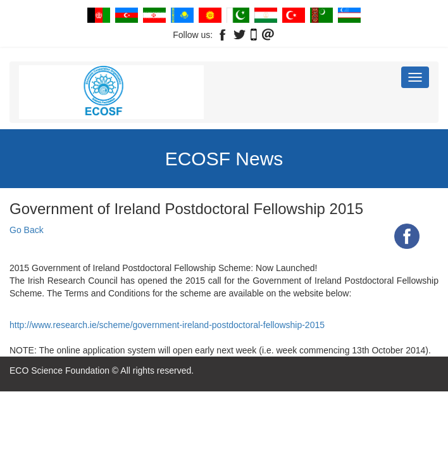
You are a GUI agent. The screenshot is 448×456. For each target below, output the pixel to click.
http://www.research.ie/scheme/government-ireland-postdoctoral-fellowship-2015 (167, 325)
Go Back (26, 230)
